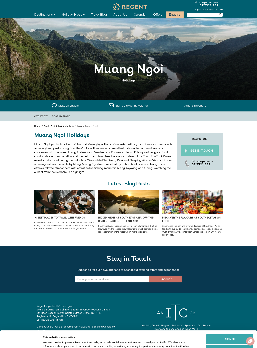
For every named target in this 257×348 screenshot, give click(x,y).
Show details (50, 341)
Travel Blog (99, 15)
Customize (230, 332)
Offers (157, 15)
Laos (79, 126)
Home (37, 126)
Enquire (174, 15)
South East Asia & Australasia (59, 126)
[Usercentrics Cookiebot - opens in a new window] (21, 341)
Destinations (44, 15)
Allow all (230, 321)
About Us (120, 15)
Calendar (140, 15)
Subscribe (165, 279)
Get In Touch (199, 151)
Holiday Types (73, 15)
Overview (41, 116)
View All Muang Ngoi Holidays (128, 90)
